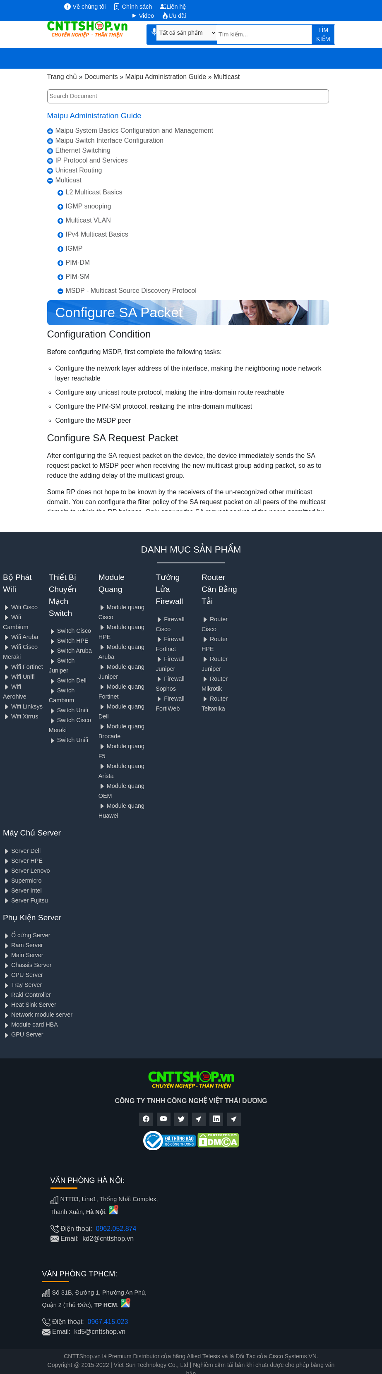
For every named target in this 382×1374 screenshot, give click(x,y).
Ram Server (23, 945)
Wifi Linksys (23, 706)
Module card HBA (30, 1024)
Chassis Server (27, 965)
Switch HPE (69, 640)
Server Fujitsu (25, 900)
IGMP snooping (88, 206)
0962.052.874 (116, 1228)
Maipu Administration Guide (94, 115)
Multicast (68, 180)
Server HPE (23, 860)
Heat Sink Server (29, 1004)
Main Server (23, 955)
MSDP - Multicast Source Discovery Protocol (131, 290)
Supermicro (22, 880)
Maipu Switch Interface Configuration (109, 140)
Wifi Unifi (19, 676)
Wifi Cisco (20, 607)
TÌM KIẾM (323, 34)
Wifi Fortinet (23, 666)
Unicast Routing (78, 170)
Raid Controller (27, 994)
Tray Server (22, 984)
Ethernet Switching (83, 150)
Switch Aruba (70, 650)
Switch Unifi (68, 710)
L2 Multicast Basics (94, 192)
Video (142, 15)
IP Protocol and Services (91, 160)
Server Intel (22, 890)
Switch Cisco (70, 630)
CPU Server (23, 975)
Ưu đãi (174, 15)
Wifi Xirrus (20, 716)
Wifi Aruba (20, 637)
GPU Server (23, 1034)
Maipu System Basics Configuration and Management (134, 130)
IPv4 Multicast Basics (97, 234)
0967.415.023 (108, 1321)
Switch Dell (67, 680)
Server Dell (22, 850)
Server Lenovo (26, 870)
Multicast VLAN (88, 220)
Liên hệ (173, 6)
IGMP (74, 248)
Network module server (37, 1014)
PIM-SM (78, 276)
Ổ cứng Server (26, 935)
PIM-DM (78, 262)
